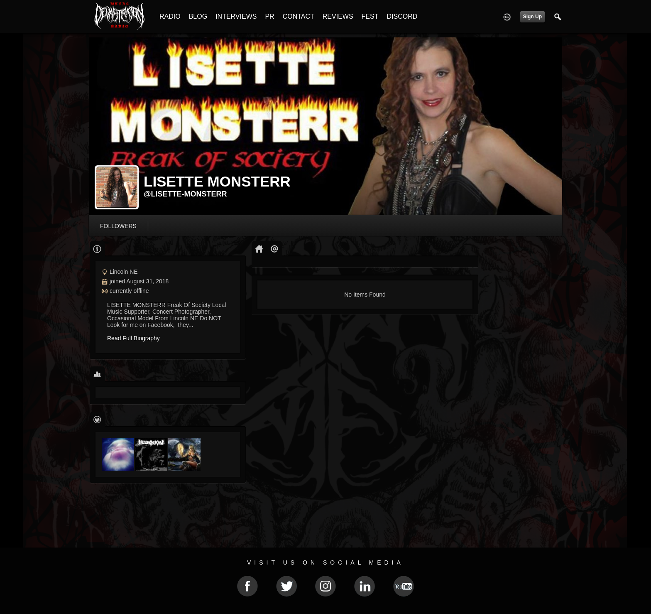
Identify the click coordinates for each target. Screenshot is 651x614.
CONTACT (298, 16)
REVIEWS (338, 16)
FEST (370, 16)
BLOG (198, 16)
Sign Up (532, 17)
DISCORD (402, 16)
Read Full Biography (133, 338)
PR (269, 16)
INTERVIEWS (236, 16)
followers (118, 226)
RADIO (170, 16)
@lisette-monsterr (185, 194)
